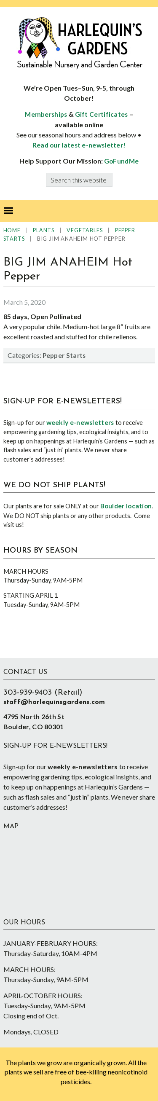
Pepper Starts (64, 355)
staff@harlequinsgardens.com (54, 702)
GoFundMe (121, 161)
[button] (8, 211)
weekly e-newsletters (80, 422)
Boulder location (126, 506)
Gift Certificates (101, 114)
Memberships (46, 114)
